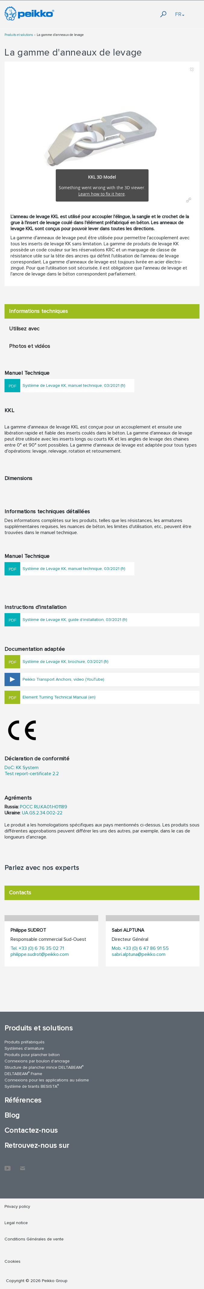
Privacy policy (17, 1206)
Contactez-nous (31, 1130)
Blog (12, 1115)
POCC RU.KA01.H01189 (43, 807)
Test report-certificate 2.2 (32, 774)
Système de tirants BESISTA (32, 1086)
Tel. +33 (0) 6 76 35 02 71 (37, 948)
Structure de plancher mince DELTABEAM (44, 1067)
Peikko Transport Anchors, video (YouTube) (63, 679)
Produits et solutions (19, 35)
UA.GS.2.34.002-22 (42, 813)
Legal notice (16, 1222)
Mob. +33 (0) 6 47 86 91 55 (140, 948)
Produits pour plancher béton (32, 1054)
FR (179, 14)
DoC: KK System (22, 768)
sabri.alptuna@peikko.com (138, 954)
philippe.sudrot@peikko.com (40, 954)
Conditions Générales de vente (34, 1239)
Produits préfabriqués (25, 1042)
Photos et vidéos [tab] (29, 346)
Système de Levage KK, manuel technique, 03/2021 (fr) (74, 385)
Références (23, 1100)
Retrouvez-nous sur (37, 1145)
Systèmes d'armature (24, 1048)
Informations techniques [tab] (38, 311)
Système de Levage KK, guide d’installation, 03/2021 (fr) (75, 619)
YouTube (8, 1165)
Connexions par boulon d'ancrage (37, 1061)
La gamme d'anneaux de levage (60, 35)
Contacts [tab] (20, 892)
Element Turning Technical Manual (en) (59, 697)
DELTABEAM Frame (23, 1073)
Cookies (12, 1261)
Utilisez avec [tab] (24, 328)
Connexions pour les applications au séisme (47, 1080)
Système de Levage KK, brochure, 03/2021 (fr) (65, 661)
